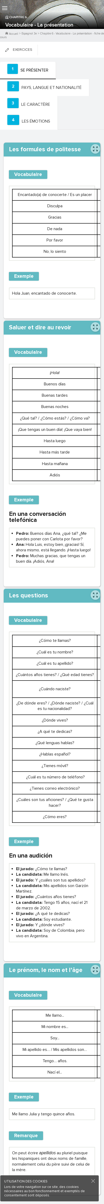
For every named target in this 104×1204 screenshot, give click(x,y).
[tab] (28, 70)
